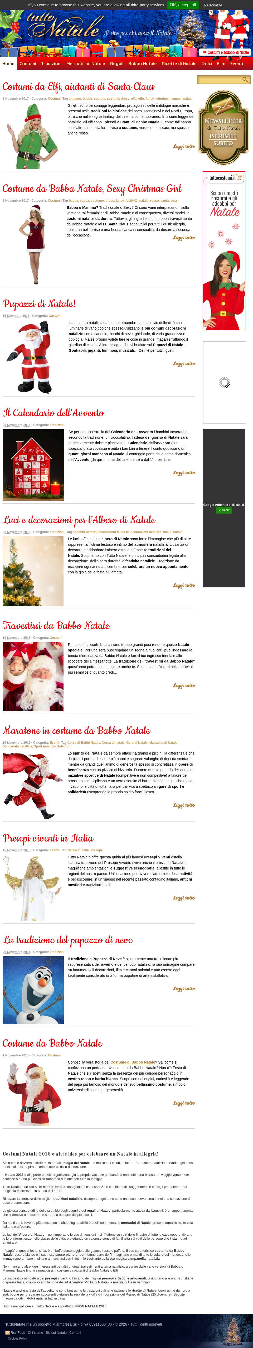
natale (187, 98)
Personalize (213, 5)
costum (99, 98)
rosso (154, 200)
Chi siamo (35, 1333)
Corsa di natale (113, 743)
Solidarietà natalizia (17, 746)
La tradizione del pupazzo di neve (67, 940)
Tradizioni (51, 63)
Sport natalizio (45, 746)
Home (8, 63)
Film (221, 63)
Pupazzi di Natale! (39, 304)
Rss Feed (18, 1333)
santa (164, 200)
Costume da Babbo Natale (52, 1044)
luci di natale (172, 532)
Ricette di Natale (179, 63)
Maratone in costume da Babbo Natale (76, 731)
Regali (116, 63)
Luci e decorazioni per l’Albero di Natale (79, 520)
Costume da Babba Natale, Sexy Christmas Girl (92, 189)
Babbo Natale (142, 63)
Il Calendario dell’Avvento (53, 413)
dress (125, 98)
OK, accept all (183, 5)
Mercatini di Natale (85, 63)
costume (97, 200)
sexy (174, 200)
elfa (134, 98)
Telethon (63, 746)
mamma (175, 98)
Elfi (115, 1270)
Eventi (236, 63)
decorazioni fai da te (113, 532)
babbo (87, 98)
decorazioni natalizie (145, 532)
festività (131, 200)
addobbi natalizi (85, 532)
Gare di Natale (137, 743)
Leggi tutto (184, 146)
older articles (15, 1131)
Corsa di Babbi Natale (83, 743)
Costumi (28, 63)
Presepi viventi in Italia (48, 838)
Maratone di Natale (163, 743)
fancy (150, 98)
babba (73, 200)
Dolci (207, 63)
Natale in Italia (78, 850)
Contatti (75, 1333)
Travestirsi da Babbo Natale (56, 626)
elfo (141, 98)
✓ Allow (223, 510)
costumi (113, 98)
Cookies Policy (17, 1338)
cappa (84, 200)
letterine (161, 98)
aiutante (75, 98)
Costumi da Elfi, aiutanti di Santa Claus (78, 87)
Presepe (96, 850)
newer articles (15, 1142)
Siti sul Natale (56, 1333)
